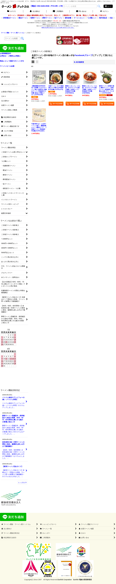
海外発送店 (103, 18)
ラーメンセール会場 (7, 66)
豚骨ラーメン (47, 18)
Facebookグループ (83, 55)
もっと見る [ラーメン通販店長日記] (22, 482)
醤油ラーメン (23, 18)
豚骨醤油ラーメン (9, 18)
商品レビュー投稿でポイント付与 (12, 61)
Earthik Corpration (65, 579)
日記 (111, 18)
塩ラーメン (58, 18)
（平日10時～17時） (56, 6)
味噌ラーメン (35, 18)
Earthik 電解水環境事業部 (82, 579)
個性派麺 (68, 18)
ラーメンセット (79, 18)
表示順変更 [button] (79, 62)
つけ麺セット (92, 18)
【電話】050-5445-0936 (40, 6)
